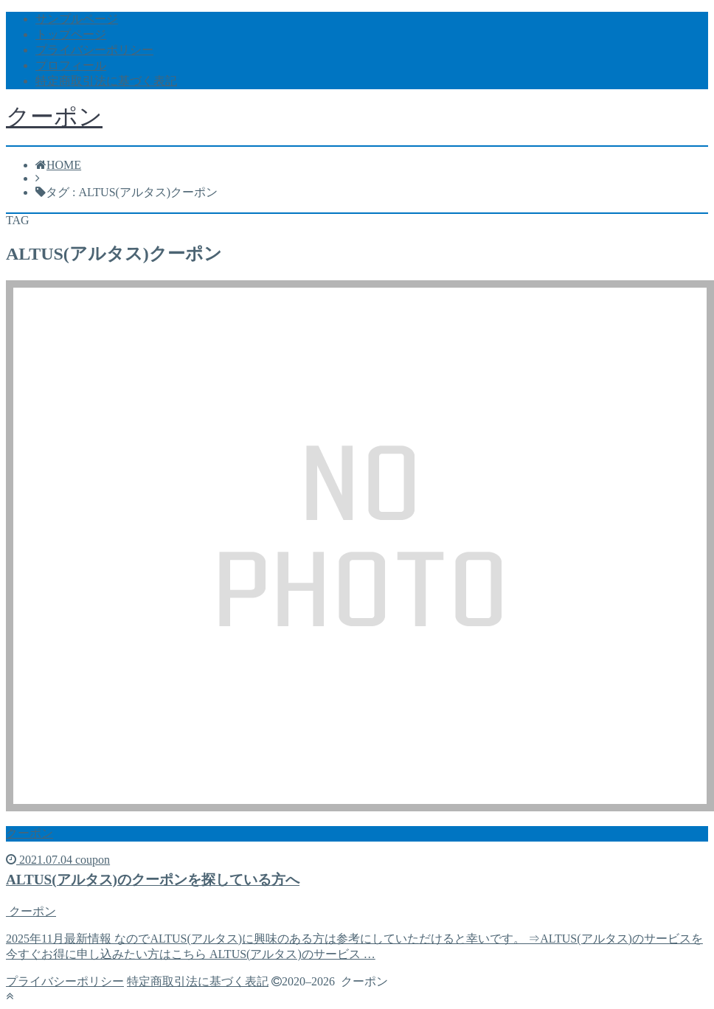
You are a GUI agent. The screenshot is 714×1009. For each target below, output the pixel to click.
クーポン (54, 116)
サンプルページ (76, 19)
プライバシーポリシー (94, 50)
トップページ (70, 34)
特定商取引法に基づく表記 (106, 80)
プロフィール (70, 65)
